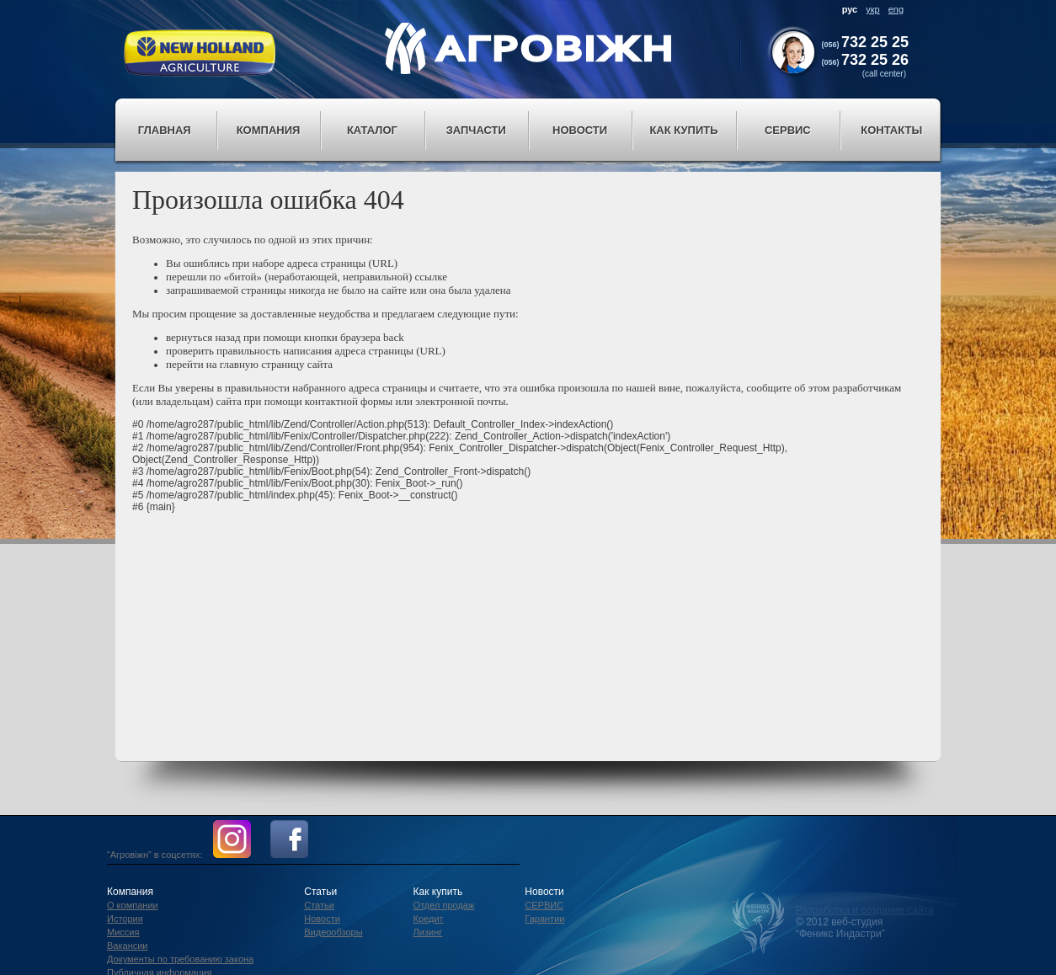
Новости (579, 130)
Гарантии (544, 919)
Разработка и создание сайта (865, 910)
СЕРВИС (544, 905)
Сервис (788, 130)
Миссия (123, 932)
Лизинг (428, 932)
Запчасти (476, 130)
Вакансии (127, 945)
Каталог (372, 130)
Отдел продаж (444, 905)
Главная (164, 130)
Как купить (683, 130)
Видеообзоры (333, 932)
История (125, 919)
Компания (269, 130)
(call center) (884, 73)
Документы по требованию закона (180, 959)
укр (872, 9)
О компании (132, 905)
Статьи (319, 905)
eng (896, 9)
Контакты (891, 130)
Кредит (428, 919)
